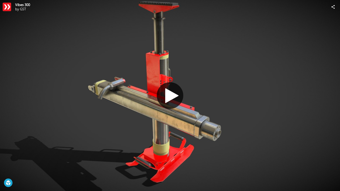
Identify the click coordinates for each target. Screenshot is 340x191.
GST (23, 9)
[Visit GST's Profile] (7, 7)
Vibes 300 (22, 4)
